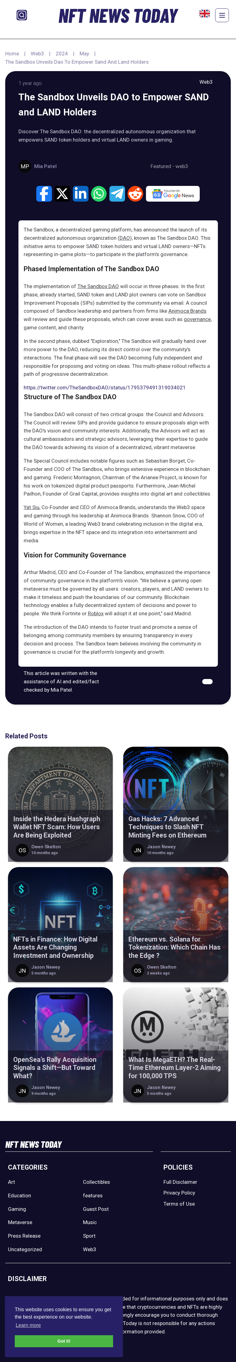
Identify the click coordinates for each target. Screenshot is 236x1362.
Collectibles (96, 1182)
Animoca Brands (187, 311)
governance (197, 319)
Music (90, 1222)
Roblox (96, 613)
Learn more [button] (28, 1325)
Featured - (163, 166)
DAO (125, 238)
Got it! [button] (63, 1341)
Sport (89, 1236)
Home (12, 53)
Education (19, 1195)
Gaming (17, 1209)
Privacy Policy (179, 1193)
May (84, 53)
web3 (181, 166)
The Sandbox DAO (98, 286)
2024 (62, 53)
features (93, 1195)
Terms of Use (179, 1204)
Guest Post (96, 1209)
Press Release (24, 1236)
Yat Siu (31, 507)
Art (11, 1182)
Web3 (37, 53)
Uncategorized (25, 1249)
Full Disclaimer (180, 1182)
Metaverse (20, 1222)
